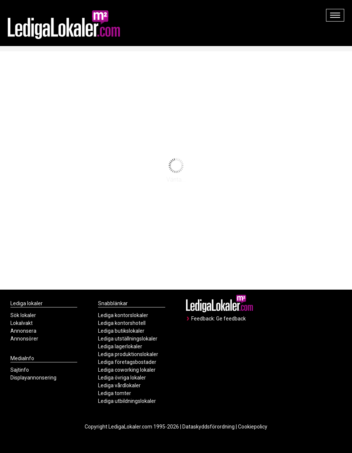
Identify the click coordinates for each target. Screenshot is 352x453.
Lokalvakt (21, 323)
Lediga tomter (114, 393)
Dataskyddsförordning (208, 427)
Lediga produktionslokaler (128, 354)
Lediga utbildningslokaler (127, 401)
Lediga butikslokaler (121, 331)
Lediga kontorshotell (122, 323)
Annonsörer (24, 339)
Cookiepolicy (252, 427)
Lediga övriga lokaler (122, 378)
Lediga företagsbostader (127, 362)
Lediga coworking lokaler (127, 370)
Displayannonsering (33, 378)
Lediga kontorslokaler (123, 315)
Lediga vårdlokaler (119, 385)
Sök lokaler (23, 315)
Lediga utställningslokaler (127, 339)
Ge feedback (231, 319)
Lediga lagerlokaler (120, 346)
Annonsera (23, 331)
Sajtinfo (19, 370)
